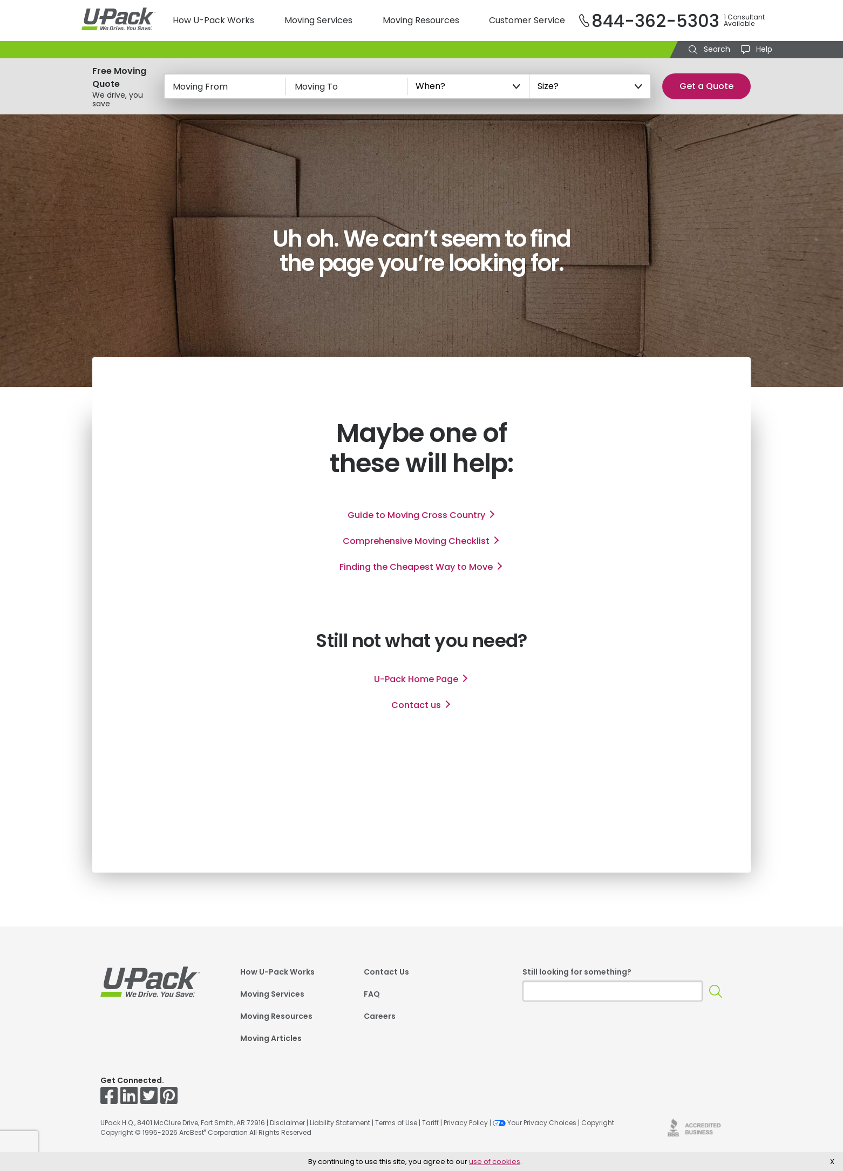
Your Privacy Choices (534, 1122)
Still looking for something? (576, 971)
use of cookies (494, 1161)
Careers (380, 1016)
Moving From (200, 86)
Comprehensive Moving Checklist (416, 541)
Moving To (316, 86)
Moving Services (318, 20)
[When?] (468, 86)
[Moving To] (346, 86)
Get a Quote (706, 86)
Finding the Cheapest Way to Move (416, 567)
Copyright (597, 1122)
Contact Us (386, 971)
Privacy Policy (466, 1122)
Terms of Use (396, 1122)
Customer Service (527, 20)
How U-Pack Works (213, 20)
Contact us (416, 705)
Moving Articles (271, 1038)
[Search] (716, 991)
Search (716, 49)
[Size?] (590, 86)
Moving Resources (421, 20)
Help (763, 49)
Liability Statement (340, 1122)
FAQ (372, 994)
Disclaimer (287, 1122)
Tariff (430, 1122)
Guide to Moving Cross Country (416, 515)
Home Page (416, 679)
